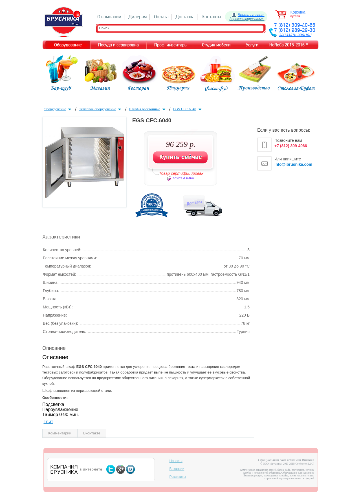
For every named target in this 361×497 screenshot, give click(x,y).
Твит (48, 421)
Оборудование (58, 109)
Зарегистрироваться (247, 19)
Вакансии (177, 469)
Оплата (161, 17)
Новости (176, 461)
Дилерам (137, 17)
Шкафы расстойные (148, 109)
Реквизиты (178, 477)
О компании (109, 17)
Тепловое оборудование (100, 109)
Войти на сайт (251, 15)
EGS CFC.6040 (188, 109)
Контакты (211, 17)
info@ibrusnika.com (293, 164)
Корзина (297, 12)
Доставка (184, 17)
